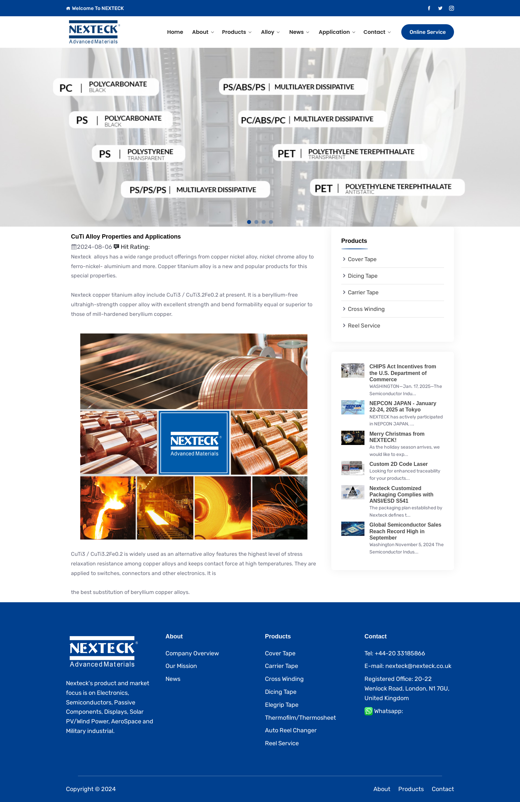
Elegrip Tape (281, 704)
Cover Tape (362, 259)
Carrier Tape (363, 292)
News (296, 32)
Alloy (267, 32)
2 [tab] (256, 222)
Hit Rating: (131, 247)
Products (234, 32)
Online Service (428, 32)
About (200, 32)
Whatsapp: (388, 711)
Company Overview (192, 653)
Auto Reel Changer (291, 730)
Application (334, 32)
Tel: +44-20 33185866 (394, 653)
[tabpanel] (260, 137)
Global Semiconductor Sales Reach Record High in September (405, 531)
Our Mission (181, 666)
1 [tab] (249, 222)
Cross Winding (366, 309)
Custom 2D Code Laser (398, 464)
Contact (374, 32)
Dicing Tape (363, 275)
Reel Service (364, 325)
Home (175, 32)
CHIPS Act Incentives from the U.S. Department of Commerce (402, 373)
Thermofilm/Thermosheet (300, 717)
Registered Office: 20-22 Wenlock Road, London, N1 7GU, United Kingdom (406, 688)
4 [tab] (271, 222)
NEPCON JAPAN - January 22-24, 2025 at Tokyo (402, 406)
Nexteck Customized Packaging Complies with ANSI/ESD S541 (401, 494)
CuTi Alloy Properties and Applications (126, 236)
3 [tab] (264, 222)
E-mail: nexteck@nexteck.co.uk (407, 666)
